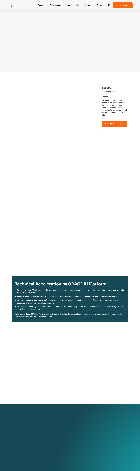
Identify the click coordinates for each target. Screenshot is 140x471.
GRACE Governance (30, 435)
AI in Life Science (51, 451)
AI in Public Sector (51, 457)
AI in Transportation (52, 454)
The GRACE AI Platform (114, 124)
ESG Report (72, 448)
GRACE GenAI (28, 432)
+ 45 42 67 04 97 (113, 435)
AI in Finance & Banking (53, 442)
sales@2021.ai (112, 439)
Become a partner (74, 432)
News (90, 432)
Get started (122, 5)
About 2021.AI (73, 429)
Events (90, 429)
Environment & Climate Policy (75, 455)
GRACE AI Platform (29, 429)
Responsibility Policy (75, 451)
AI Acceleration (56, 5)
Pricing (67, 5)
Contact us (72, 435)
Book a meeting (73, 438)
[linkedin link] (109, 446)
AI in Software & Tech (52, 445)
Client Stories (50, 429)
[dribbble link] (113, 446)
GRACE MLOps (28, 438)
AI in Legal (49, 439)
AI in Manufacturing (52, 448)
